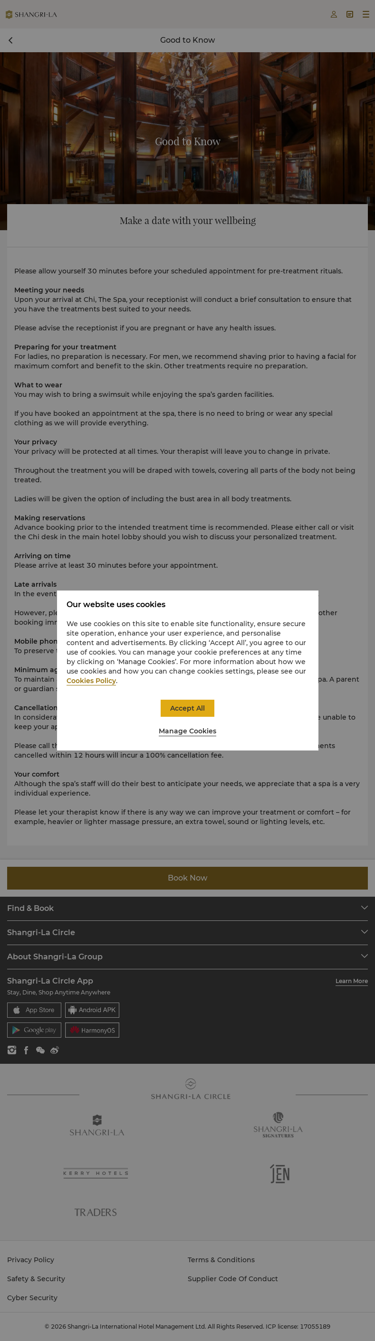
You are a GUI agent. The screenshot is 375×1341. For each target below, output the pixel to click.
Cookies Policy (91, 680)
